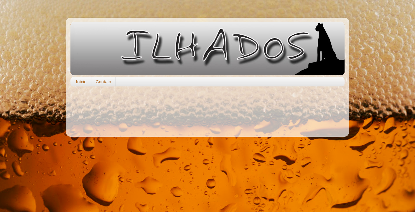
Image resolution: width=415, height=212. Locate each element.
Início (81, 81)
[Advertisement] (207, 108)
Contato (103, 81)
